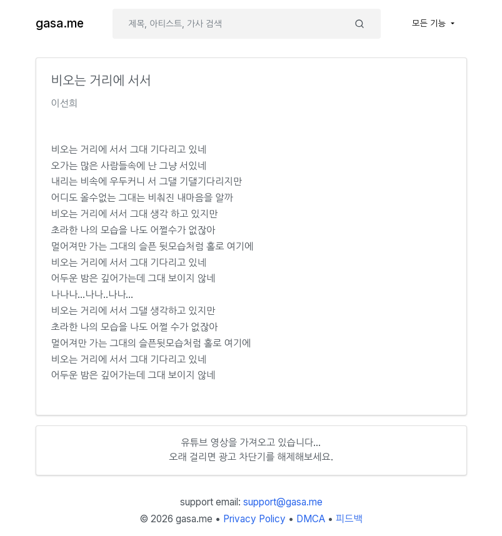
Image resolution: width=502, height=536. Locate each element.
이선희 (64, 103)
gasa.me (60, 23)
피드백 (349, 519)
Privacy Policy (254, 519)
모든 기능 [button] (430, 23)
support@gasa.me (283, 502)
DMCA (310, 519)
